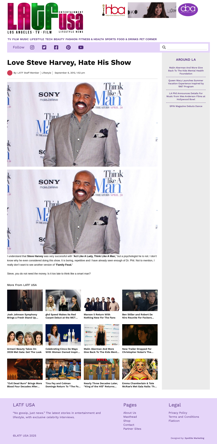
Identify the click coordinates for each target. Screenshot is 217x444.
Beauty (59, 39)
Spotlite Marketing (194, 438)
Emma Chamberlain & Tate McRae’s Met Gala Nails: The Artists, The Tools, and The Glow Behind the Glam (139, 385)
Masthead (130, 416)
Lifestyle (37, 39)
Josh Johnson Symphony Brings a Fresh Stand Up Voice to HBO (22, 316)
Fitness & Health (91, 39)
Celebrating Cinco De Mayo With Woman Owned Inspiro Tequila (62, 350)
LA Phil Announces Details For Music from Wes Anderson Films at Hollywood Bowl (185, 96)
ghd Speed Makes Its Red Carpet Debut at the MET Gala (61, 316)
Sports (110, 39)
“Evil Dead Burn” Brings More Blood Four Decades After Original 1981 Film (24, 385)
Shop (126, 420)
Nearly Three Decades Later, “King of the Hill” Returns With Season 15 (101, 385)
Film (15, 39)
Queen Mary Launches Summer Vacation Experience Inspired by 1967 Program (186, 83)
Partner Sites (132, 428)
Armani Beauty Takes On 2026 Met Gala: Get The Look (24, 350)
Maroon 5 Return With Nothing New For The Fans (99, 316)
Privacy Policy (178, 412)
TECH (49, 39)
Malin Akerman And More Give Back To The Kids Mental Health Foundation (101, 350)
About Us (129, 412)
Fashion (72, 39)
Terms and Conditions (184, 416)
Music (24, 39)
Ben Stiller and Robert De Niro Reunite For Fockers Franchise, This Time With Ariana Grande (138, 316)
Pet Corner (148, 39)
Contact (128, 424)
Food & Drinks (127, 39)
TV (9, 39)
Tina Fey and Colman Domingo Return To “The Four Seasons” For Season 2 (63, 385)
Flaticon (174, 420)
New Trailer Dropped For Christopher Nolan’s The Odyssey (136, 350)
